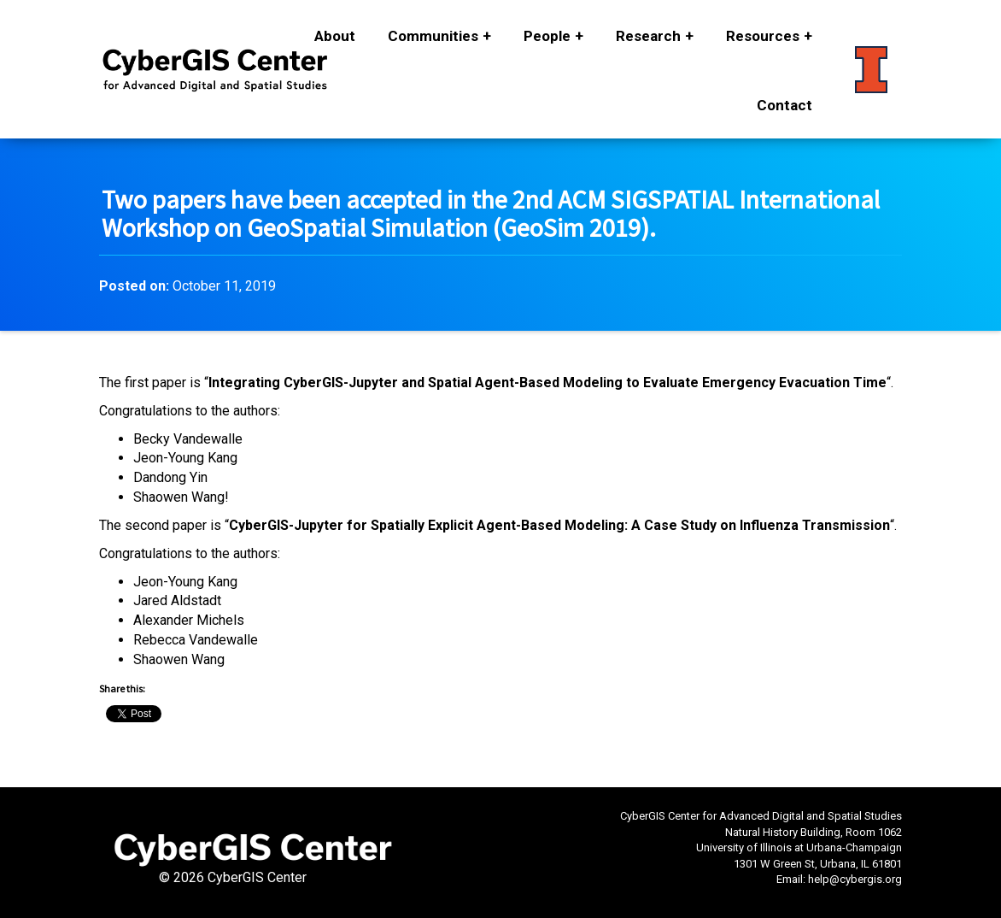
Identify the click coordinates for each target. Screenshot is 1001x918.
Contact (784, 105)
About (334, 35)
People (547, 35)
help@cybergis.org (855, 879)
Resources (762, 35)
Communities (433, 35)
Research (648, 35)
